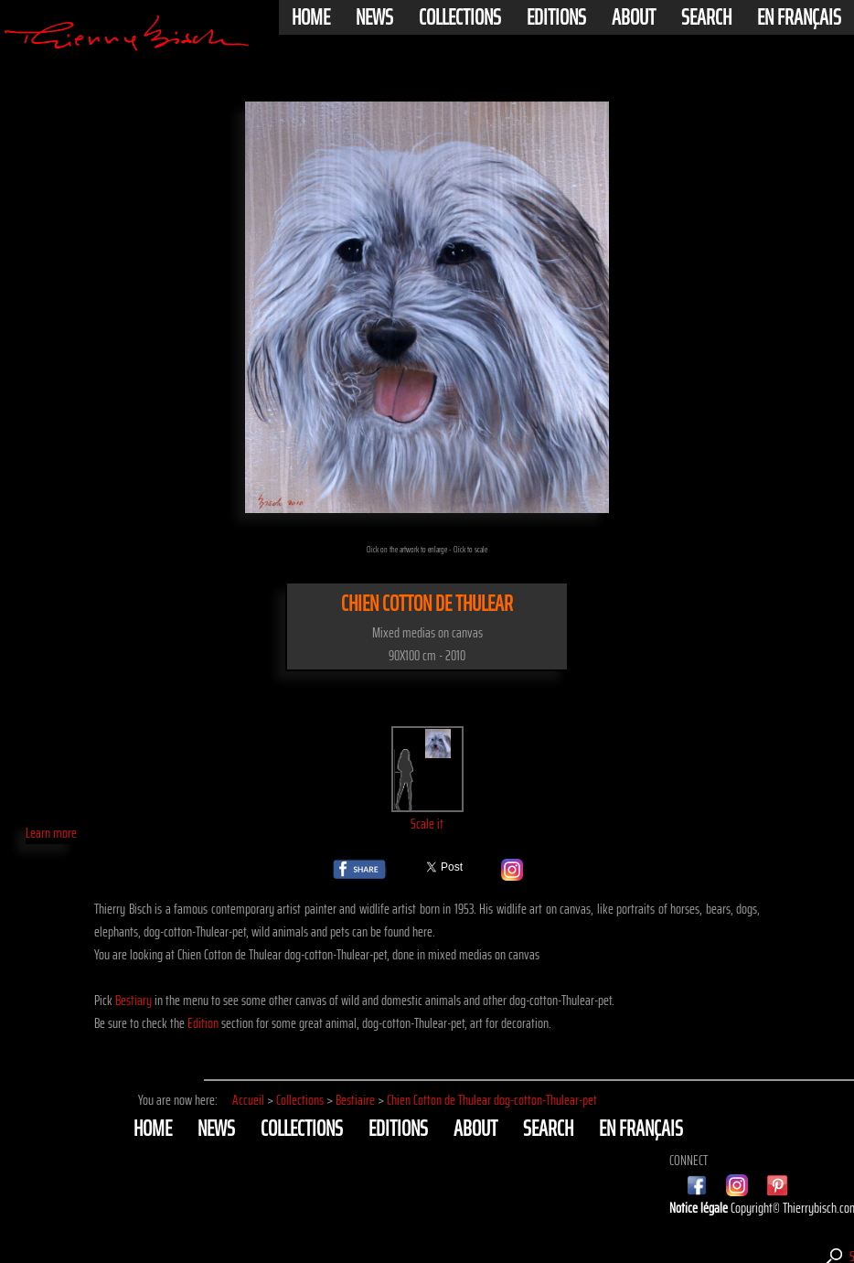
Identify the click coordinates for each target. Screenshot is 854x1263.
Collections (460, 17)
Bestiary (133, 1000)
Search (706, 17)
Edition (203, 1022)
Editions (556, 17)
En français (799, 17)
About (634, 17)
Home (311, 17)
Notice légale (700, 1207)
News (374, 17)
